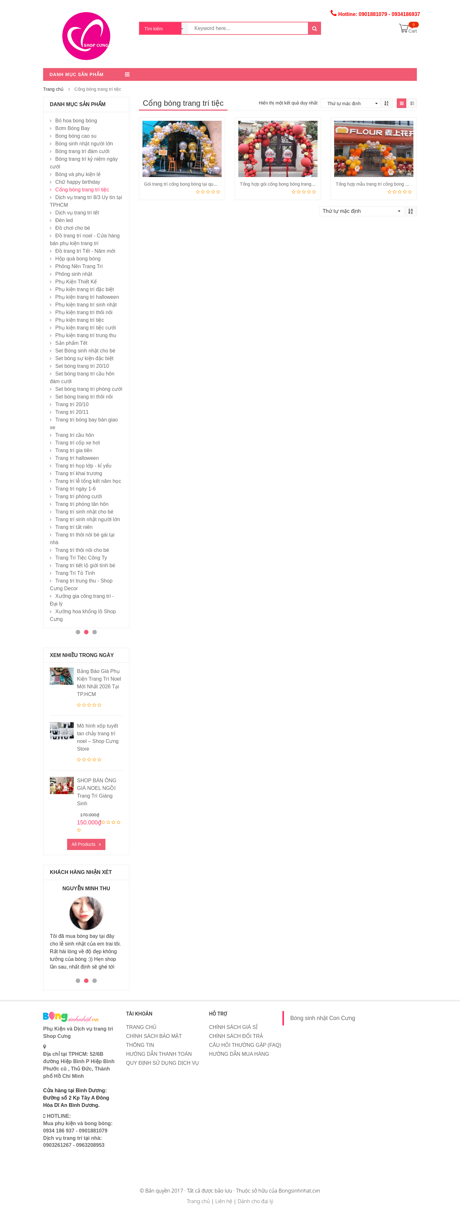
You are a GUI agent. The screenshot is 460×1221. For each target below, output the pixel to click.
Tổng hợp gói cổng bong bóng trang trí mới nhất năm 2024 (298, 184)
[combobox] (164, 28)
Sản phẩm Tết (71, 343)
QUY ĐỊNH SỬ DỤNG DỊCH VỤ (162, 1063)
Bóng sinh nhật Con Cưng (322, 1018)
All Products (84, 844)
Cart (413, 31)
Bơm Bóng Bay (72, 128)
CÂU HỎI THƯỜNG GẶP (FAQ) (245, 1045)
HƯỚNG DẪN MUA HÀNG (239, 1054)
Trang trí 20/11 (71, 412)
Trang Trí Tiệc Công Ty (81, 557)
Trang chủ (53, 89)
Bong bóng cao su (75, 136)
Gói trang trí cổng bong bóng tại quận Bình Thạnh (193, 184)
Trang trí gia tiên (73, 450)
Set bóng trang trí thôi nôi (84, 396)
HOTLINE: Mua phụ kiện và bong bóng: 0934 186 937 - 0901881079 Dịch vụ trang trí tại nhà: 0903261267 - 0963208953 (77, 1130)
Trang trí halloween (77, 458)
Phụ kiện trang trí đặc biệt (84, 289)
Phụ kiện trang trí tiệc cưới (85, 327)
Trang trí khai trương (78, 473)
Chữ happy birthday (77, 182)
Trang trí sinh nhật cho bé (84, 511)
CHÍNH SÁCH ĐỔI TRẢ (236, 1036)
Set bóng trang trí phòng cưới (88, 389)
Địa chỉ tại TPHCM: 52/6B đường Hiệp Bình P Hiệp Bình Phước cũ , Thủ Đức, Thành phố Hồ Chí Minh (79, 1061)
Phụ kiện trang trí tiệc (79, 320)
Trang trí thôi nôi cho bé (82, 550)
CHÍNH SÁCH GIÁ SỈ (233, 1027)
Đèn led (64, 220)
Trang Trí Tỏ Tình (75, 573)
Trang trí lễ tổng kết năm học (88, 481)
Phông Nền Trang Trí (79, 266)
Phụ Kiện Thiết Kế (76, 281)
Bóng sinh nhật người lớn (84, 143)
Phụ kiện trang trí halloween (87, 297)
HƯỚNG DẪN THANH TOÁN (159, 1054)
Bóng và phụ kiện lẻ (78, 174)
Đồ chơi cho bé (72, 228)
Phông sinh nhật (73, 274)
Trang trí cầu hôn (74, 435)
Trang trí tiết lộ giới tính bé (85, 565)
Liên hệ (223, 1201)
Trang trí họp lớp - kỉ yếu (83, 465)
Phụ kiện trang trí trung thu (85, 335)
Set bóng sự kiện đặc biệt (84, 358)
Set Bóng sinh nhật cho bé (85, 350)
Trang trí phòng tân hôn (82, 504)
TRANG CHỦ (141, 1027)
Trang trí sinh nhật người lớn (87, 519)
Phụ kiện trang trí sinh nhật (86, 304)
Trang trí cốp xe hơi (77, 442)
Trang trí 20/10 (71, 404)
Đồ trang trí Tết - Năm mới (85, 251)
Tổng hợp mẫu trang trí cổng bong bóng (375, 184)
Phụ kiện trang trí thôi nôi (83, 312)
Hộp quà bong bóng (78, 258)
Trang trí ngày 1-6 (75, 488)
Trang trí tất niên (74, 527)
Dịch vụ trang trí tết (77, 212)
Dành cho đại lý (255, 1201)
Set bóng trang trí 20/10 (82, 366)
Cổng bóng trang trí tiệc (82, 189)
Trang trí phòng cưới (78, 496)
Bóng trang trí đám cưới (82, 151)
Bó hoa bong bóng (76, 120)
